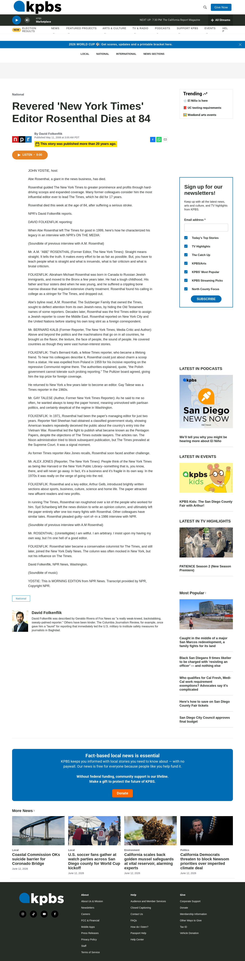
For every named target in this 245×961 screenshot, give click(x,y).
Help (225, 37)
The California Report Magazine (181, 25)
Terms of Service (90, 952)
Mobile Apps (88, 926)
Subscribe (206, 299)
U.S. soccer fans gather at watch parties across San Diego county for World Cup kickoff (94, 861)
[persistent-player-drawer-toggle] (220, 26)
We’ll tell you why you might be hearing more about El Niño (203, 439)
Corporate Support (190, 901)
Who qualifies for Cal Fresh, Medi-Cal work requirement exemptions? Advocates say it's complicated (205, 683)
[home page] (36, 9)
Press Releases (90, 933)
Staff (83, 945)
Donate (122, 793)
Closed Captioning (141, 907)
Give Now (222, 9)
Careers (85, 914)
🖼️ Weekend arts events (199, 115)
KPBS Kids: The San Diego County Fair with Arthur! (205, 503)
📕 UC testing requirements (202, 108)
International (126, 53)
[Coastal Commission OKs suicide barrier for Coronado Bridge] (38, 830)
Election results (29, 37)
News (55, 35)
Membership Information (193, 914)
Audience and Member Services (148, 901)
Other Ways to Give (191, 920)
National (102, 53)
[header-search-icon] (205, 9)
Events (210, 35)
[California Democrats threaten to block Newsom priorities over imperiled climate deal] (206, 830)
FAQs (134, 920)
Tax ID (183, 926)
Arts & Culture (114, 35)
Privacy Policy (89, 939)
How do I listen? (139, 926)
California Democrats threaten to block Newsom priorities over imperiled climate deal (204, 861)
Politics (184, 850)
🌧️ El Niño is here (195, 100)
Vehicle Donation (189, 933)
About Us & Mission (92, 901)
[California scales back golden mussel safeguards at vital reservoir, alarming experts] (150, 830)
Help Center (137, 939)
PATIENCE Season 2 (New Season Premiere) (205, 568)
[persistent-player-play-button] (16, 26)
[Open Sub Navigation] (54, 40)
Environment (132, 850)
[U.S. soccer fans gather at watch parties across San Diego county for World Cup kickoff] (94, 830)
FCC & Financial (90, 920)
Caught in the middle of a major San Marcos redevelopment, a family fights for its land (203, 642)
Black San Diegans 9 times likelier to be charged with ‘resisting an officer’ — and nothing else (205, 662)
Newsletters (87, 907)
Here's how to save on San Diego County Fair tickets (204, 703)
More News (23, 810)
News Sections (154, 53)
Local (85, 53)
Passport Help (138, 933)
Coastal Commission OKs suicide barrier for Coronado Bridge (36, 859)
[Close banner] (240, 44)
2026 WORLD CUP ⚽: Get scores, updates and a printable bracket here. (120, 44)
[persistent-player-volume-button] (27, 26)
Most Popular (193, 593)
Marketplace (43, 27)
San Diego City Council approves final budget (204, 719)
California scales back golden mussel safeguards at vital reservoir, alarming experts (149, 861)
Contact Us (137, 914)
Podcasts (162, 35)
